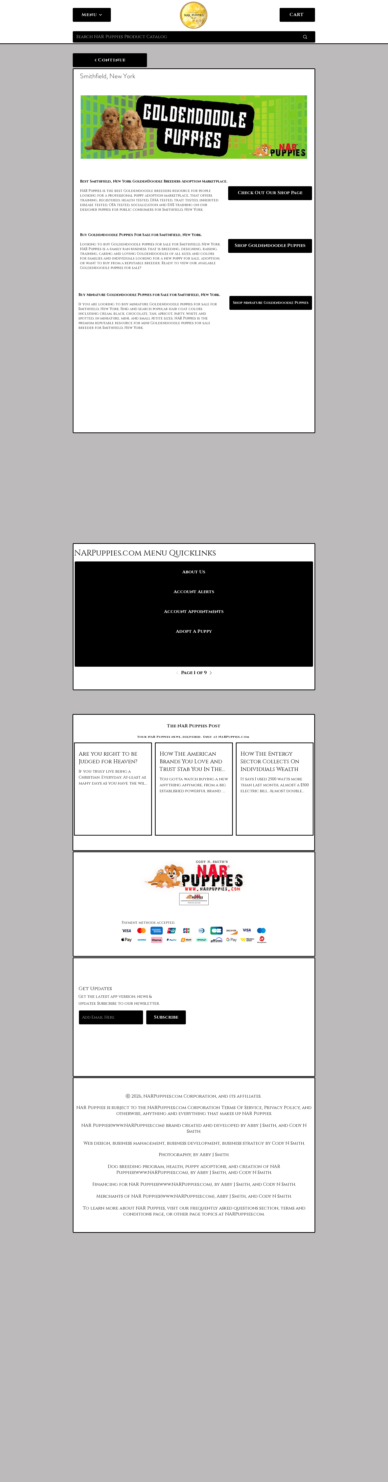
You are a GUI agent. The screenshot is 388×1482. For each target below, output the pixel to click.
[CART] (297, 15)
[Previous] (178, 673)
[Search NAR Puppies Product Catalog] (180, 37)
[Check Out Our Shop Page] (270, 193)
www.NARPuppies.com (137, 1126)
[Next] (209, 673)
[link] (308, 14)
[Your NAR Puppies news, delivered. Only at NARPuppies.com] (194, 737)
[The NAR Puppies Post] (194, 726)
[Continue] (110, 60)
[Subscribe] (166, 1017)
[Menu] (92, 15)
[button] (194, 899)
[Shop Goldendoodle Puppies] (270, 246)
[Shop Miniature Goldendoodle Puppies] (270, 303)
